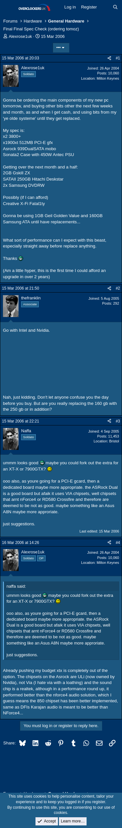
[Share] (109, 58)
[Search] (115, 7)
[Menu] (9, 7)
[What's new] (105, 7)
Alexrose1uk (20, 36)
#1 (118, 58)
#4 (118, 542)
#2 (118, 288)
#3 (118, 421)
